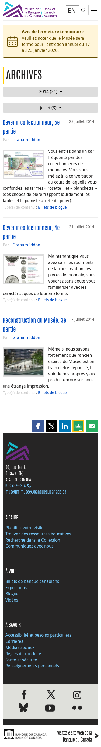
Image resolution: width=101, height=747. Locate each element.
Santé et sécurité (21, 660)
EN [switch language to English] (72, 10)
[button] (38, 426)
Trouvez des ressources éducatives (38, 534)
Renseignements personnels (32, 666)
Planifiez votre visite (24, 528)
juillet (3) (50, 108)
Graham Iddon (26, 139)
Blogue (12, 594)
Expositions (16, 587)
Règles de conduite (23, 654)
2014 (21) (50, 91)
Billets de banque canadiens (32, 581)
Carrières (14, 641)
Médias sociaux (20, 647)
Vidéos (11, 600)
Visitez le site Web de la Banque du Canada (77, 737)
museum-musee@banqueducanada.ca (35, 492)
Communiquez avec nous (29, 546)
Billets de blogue (52, 207)
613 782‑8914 (15, 486)
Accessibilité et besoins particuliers (38, 635)
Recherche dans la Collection (32, 540)
